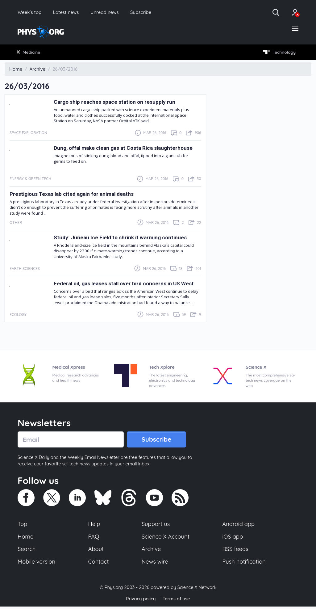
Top (22, 526)
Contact (98, 564)
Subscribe (146, 12)
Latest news (68, 12)
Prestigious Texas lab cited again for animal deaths (73, 195)
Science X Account (165, 538)
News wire (154, 564)
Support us (155, 526)
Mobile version (37, 564)
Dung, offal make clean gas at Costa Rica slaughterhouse (124, 149)
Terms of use (176, 601)
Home (26, 538)
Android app (238, 526)
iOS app (232, 538)
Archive (151, 551)
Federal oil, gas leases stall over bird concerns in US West (126, 284)
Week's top (30, 12)
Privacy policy (140, 601)
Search (27, 551)
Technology (278, 53)
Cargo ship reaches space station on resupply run (115, 103)
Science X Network (197, 590)
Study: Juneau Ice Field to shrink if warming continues (121, 238)
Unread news (109, 12)
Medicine (29, 53)
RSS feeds (235, 551)
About (96, 551)
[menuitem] (29, 53)
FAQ (94, 538)
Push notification (244, 564)
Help (94, 526)
